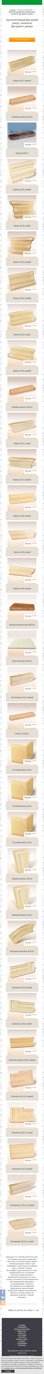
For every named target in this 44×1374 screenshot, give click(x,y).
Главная (12, 10)
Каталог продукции (22, 1329)
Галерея (22, 1341)
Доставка (22, 1337)
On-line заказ (22, 40)
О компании (22, 1327)
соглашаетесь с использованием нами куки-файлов (23, 1368)
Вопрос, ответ (22, 1339)
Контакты (22, 1345)
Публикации (22, 1343)
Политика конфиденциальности (22, 1356)
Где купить (22, 1335)
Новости (22, 1333)
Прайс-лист (21, 1331)
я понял (8, 1371)
